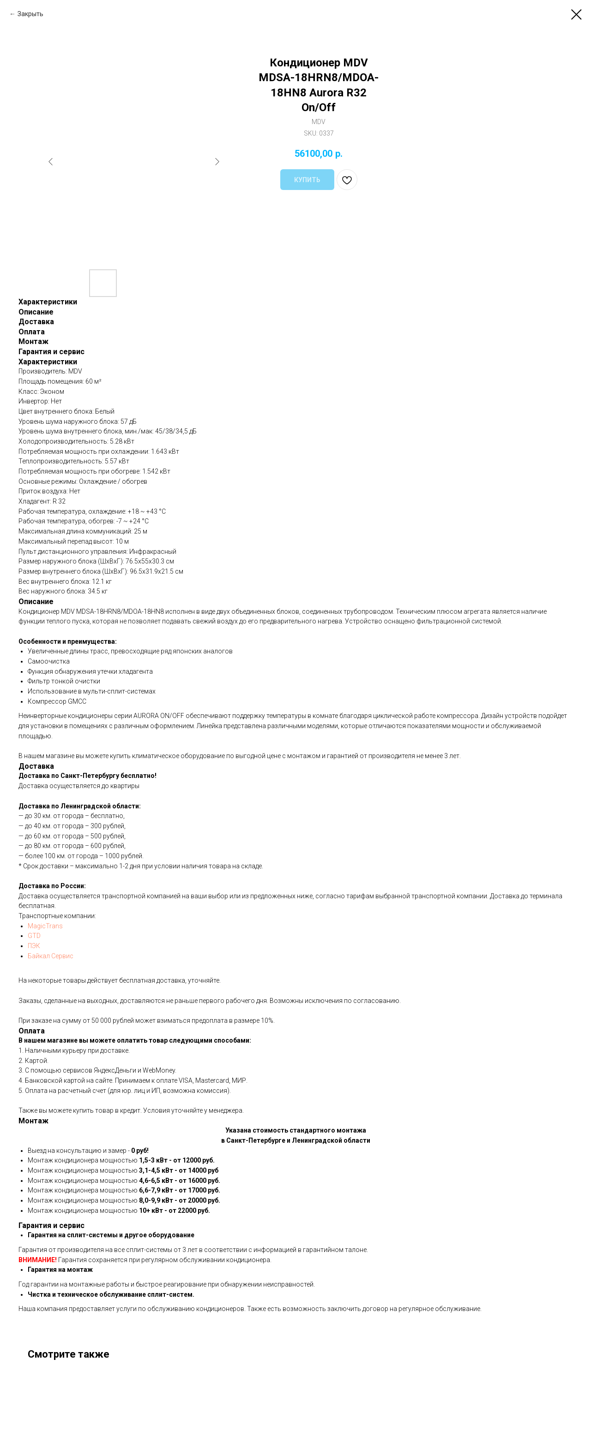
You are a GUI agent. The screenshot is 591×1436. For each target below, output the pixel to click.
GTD (34, 935)
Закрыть (30, 14)
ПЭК (34, 945)
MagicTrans (45, 926)
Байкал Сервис (50, 956)
